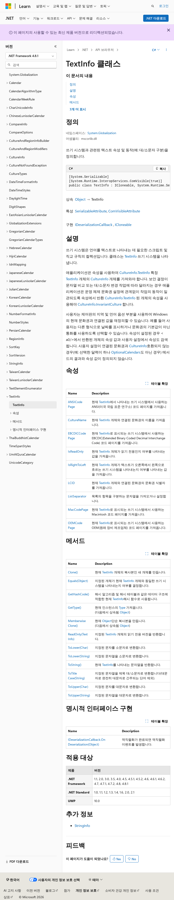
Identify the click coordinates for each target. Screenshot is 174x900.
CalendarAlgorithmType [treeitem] (25, 91)
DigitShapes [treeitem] (17, 206)
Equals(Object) (78, 581)
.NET (85, 49)
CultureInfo (99, 278)
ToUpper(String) (79, 695)
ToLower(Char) (78, 647)
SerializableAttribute (91, 211)
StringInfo (82, 825)
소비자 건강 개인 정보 (120, 890)
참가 (67, 890)
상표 (7, 897)
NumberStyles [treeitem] (19, 322)
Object (80, 199)
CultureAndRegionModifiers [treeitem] (28, 149)
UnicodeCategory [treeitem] (21, 462)
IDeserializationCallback (93, 224)
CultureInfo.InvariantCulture (99, 304)
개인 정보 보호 (86, 890)
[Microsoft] (8, 6)
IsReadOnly (76, 451)
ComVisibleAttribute (124, 211)
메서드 (74, 102)
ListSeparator (77, 496)
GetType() (74, 607)
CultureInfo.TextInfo (134, 272)
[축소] (55, 46)
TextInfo (131, 256)
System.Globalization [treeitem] (23, 74)
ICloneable (123, 224)
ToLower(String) (79, 656)
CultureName (77, 420)
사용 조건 (152, 890)
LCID (71, 483)
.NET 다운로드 (156, 18)
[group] (118, 181)
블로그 (50, 890)
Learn (71, 49)
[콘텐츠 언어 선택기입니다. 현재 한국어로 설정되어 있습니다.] (13, 879)
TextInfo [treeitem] (18, 405)
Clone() (73, 572)
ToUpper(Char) (78, 686)
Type (122, 607)
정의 (73, 84)
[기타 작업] (166, 50)
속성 (73, 96)
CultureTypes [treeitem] (18, 173)
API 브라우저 (104, 49)
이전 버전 (33, 890)
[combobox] (31, 55)
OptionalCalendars (125, 352)
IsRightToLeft (77, 465)
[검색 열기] (152, 6)
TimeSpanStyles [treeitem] (20, 446)
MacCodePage (78, 509)
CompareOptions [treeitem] (21, 132)
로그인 (164, 6)
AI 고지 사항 (12, 890)
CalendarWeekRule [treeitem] (22, 99)
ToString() (74, 665)
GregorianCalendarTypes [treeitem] (26, 239)
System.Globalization (101, 133)
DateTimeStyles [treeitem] (19, 190)
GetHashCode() (78, 594)
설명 (73, 90)
